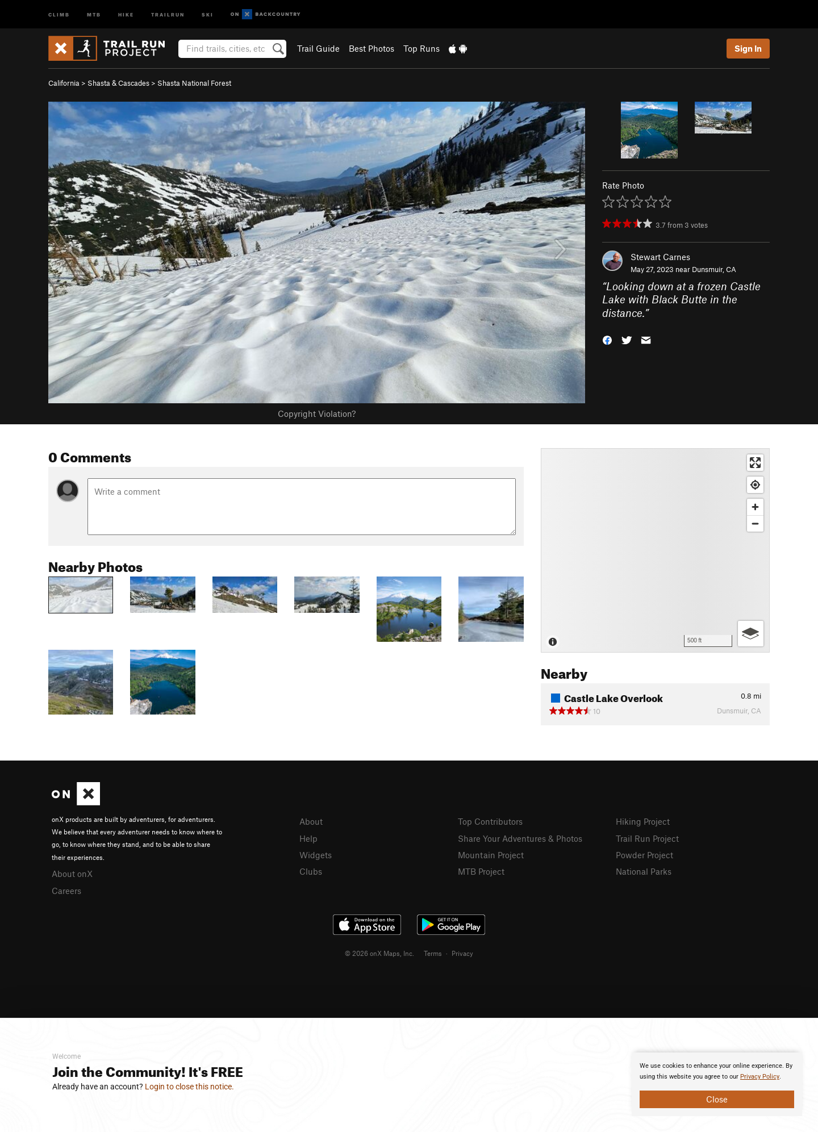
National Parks (643, 871)
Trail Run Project (647, 838)
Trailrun (168, 14)
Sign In (748, 48)
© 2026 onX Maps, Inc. (379, 953)
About (311, 821)
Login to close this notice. (189, 1086)
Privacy (462, 953)
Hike (126, 14)
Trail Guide (318, 48)
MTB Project (481, 871)
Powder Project (644, 855)
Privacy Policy (759, 1076)
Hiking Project (643, 821)
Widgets (315, 855)
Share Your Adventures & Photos (520, 838)
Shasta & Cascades (118, 82)
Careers (66, 890)
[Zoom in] (755, 507)
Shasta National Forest (194, 82)
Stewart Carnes (660, 257)
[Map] (655, 550)
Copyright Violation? (317, 413)
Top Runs (421, 48)
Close (717, 1099)
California (64, 82)
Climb (59, 14)
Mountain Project (491, 855)
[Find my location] (755, 485)
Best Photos (371, 48)
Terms (433, 953)
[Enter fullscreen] (755, 462)
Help (308, 838)
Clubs (310, 871)
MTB (94, 14)
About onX (72, 873)
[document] (717, 1084)
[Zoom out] (755, 523)
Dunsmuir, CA (714, 269)
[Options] (750, 633)
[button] (607, 339)
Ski (208, 14)
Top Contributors (490, 821)
